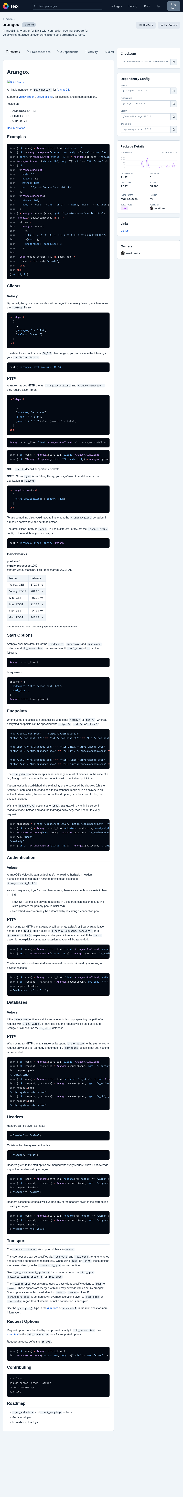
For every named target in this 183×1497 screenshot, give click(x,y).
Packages (116, 6)
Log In (173, 6)
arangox (11, 24)
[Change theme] (158, 6)
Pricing (132, 6)
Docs (147, 6)
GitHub (125, 230)
